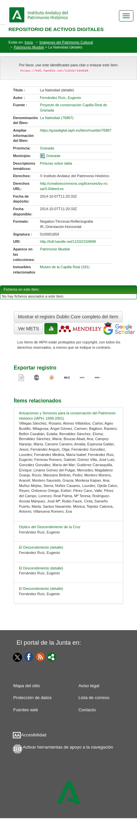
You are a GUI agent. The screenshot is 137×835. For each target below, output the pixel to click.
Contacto (87, 709)
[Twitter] (16, 657)
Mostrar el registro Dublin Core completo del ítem (68, 316)
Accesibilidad (33, 734)
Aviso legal (89, 685)
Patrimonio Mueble (29, 47)
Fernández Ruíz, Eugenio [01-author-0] (60, 98)
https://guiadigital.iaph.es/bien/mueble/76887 (76, 130)
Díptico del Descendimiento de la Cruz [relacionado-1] (49, 527)
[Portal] (52, 656)
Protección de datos (32, 697)
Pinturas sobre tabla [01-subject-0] (56, 163)
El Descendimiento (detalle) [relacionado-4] (41, 589)
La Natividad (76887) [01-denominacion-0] (57, 118)
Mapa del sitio (26, 685)
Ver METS (28, 328)
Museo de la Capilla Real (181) (65, 267)
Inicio (29, 42)
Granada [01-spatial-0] (53, 156)
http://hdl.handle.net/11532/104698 (68, 241)
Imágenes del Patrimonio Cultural (66, 42)
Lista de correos (94, 697)
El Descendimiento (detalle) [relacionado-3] (41, 568)
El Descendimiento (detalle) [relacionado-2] (41, 547)
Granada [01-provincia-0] (47, 148)
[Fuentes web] (40, 656)
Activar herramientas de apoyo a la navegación (68, 747)
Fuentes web (25, 709)
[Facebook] (29, 656)
